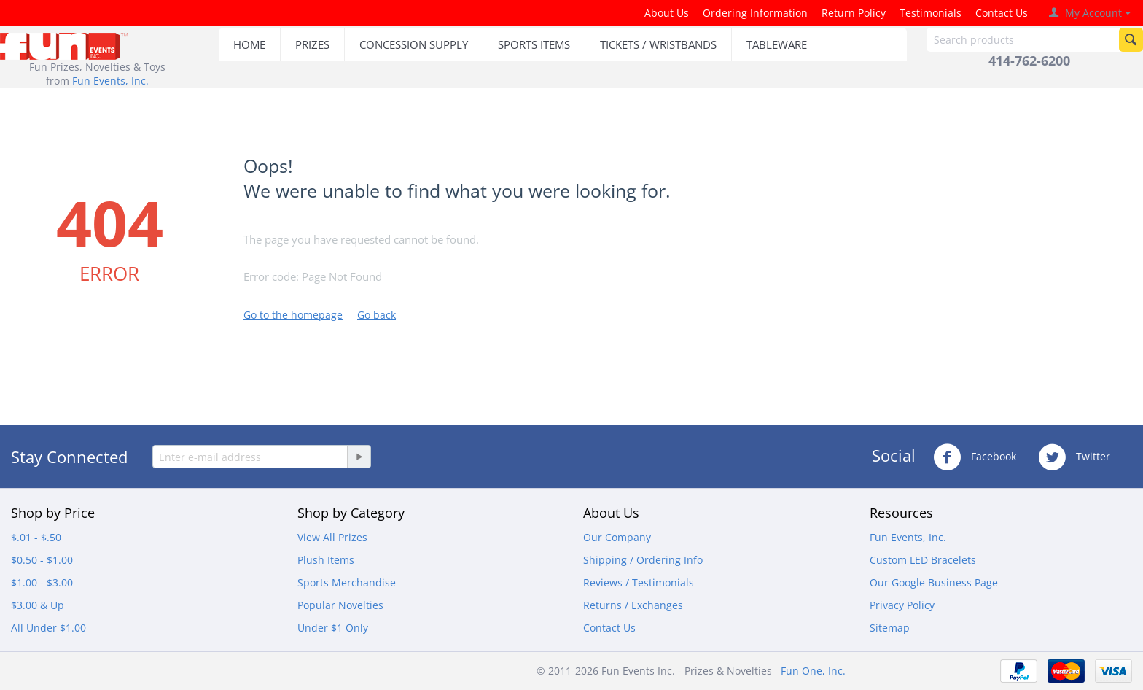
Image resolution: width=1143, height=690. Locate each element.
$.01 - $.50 (36, 537)
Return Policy (854, 13)
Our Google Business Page (934, 582)
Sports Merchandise (346, 582)
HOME (249, 44)
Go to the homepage (293, 315)
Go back (376, 315)
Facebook (974, 457)
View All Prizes (332, 537)
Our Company (617, 537)
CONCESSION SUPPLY (413, 44)
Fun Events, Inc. (110, 81)
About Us (666, 13)
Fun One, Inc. (813, 671)
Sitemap (890, 628)
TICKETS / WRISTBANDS (658, 44)
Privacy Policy (902, 605)
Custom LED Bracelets (923, 560)
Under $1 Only (332, 628)
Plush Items (325, 560)
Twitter (1074, 457)
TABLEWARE (776, 44)
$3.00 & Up (37, 605)
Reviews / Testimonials (638, 582)
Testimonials (930, 13)
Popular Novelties (340, 605)
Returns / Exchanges (633, 605)
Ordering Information (755, 13)
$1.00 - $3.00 (42, 582)
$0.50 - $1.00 (42, 560)
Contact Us (1001, 13)
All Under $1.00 (48, 628)
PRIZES (312, 44)
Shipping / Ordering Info (643, 560)
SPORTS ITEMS (534, 44)
